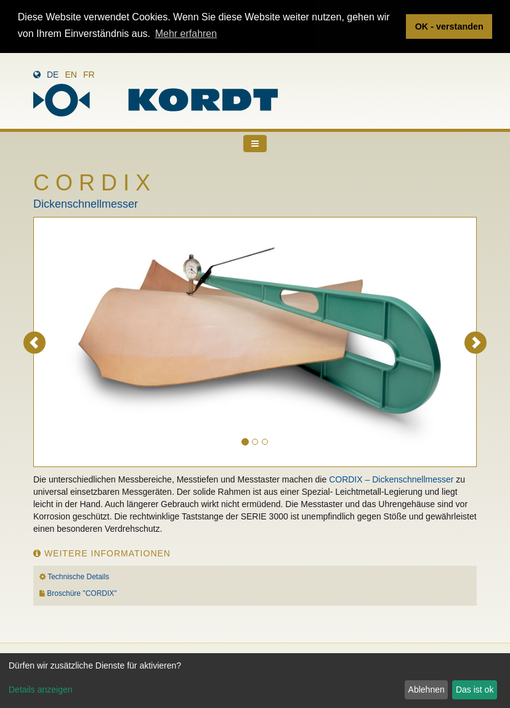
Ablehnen (426, 689)
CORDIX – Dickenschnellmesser (391, 479)
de (53, 74)
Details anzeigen (41, 689)
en (70, 74)
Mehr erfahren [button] (186, 33)
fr (89, 74)
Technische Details (78, 576)
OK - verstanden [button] (449, 26)
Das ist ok (474, 689)
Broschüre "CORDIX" (81, 593)
